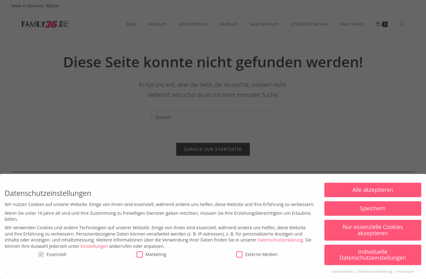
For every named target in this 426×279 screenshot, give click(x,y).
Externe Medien (256, 259)
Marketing (151, 259)
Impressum (405, 276)
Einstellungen (94, 251)
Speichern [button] (372, 213)
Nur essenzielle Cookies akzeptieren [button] (373, 235)
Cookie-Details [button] (342, 276)
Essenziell (52, 259)
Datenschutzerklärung (280, 244)
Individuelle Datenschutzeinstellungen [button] (372, 259)
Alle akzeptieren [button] (372, 194)
